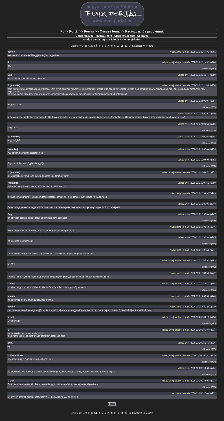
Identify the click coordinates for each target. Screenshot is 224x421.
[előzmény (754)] (208, 130)
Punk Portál (69, 31)
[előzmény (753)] (208, 143)
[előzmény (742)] (208, 267)
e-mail (186, 52)
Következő (137, 46)
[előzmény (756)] (208, 107)
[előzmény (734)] (208, 323)
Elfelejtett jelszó (124, 35)
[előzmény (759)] (208, 69)
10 (118, 46)
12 (126, 46)
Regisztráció (104, 35)
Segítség (143, 35)
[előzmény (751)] (208, 166)
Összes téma (110, 31)
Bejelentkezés (84, 35)
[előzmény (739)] (208, 290)
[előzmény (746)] (208, 221)
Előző (84, 46)
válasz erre (175, 52)
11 (122, 46)
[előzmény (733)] (208, 374)
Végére (149, 46)
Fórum (89, 31)
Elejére (74, 46)
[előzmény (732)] (208, 387)
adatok (177, 62)
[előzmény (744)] (208, 244)
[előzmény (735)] (208, 349)
